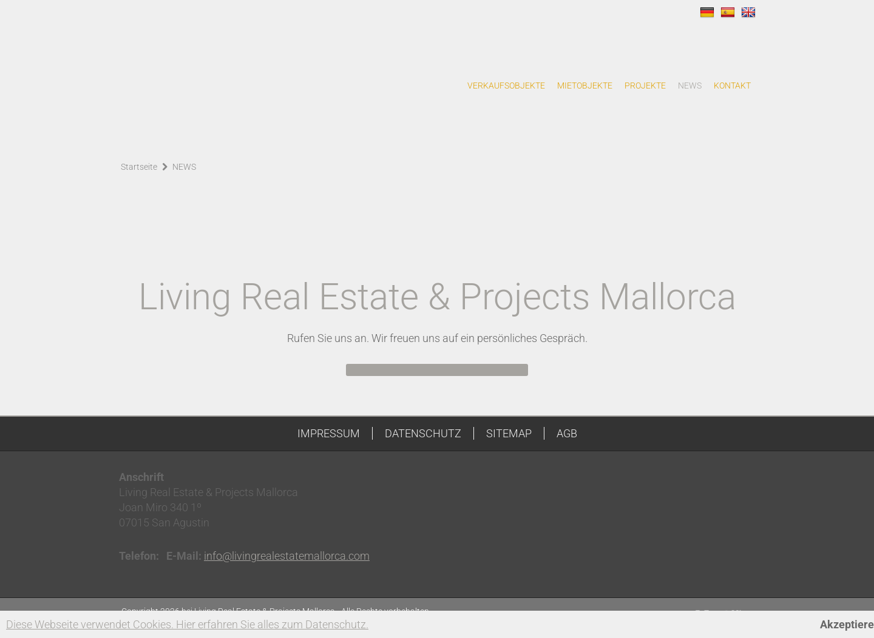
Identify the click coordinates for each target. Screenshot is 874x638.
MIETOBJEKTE (584, 85)
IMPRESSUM (328, 433)
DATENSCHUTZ (423, 433)
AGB (567, 433)
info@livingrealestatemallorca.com (287, 555)
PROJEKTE (645, 85)
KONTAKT (732, 85)
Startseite (139, 167)
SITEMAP (509, 433)
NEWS (690, 85)
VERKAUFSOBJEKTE (506, 85)
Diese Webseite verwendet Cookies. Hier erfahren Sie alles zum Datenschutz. (187, 624)
